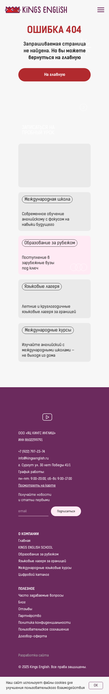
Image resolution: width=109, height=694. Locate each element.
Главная (24, 541)
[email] (33, 511)
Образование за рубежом (38, 554)
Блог (22, 602)
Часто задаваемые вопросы (40, 595)
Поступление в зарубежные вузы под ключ (38, 262)
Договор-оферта (32, 636)
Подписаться (66, 511)
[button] (54, 119)
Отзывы (25, 609)
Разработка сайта (33, 655)
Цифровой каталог (33, 575)
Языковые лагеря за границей (42, 561)
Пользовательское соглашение (43, 629)
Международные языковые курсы (44, 568)
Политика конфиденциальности (44, 623)
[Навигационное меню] (100, 10)
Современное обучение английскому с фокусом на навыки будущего (45, 219)
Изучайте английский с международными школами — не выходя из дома (48, 350)
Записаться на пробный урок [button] (38, 129)
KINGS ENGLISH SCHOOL (35, 547)
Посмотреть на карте (37, 485)
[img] (54, 298)
